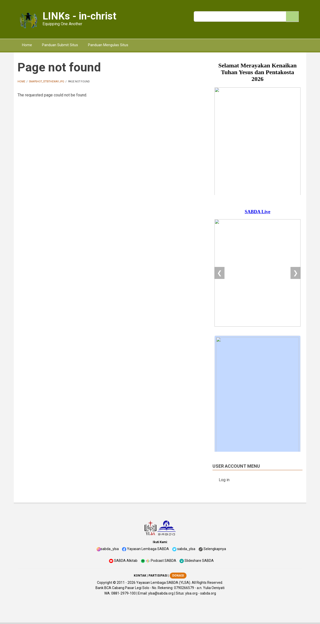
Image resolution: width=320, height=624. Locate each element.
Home (21, 81)
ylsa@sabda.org (161, 593)
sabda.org (208, 593)
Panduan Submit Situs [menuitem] (60, 45)
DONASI (178, 575)
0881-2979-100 (123, 593)
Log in (224, 479)
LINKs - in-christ (79, 16)
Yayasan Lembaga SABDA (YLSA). (163, 583)
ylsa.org (191, 593)
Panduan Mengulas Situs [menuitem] (108, 45)
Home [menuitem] (27, 45)
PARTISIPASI (158, 575)
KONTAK (140, 575)
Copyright (104, 583)
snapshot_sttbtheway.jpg (46, 81)
